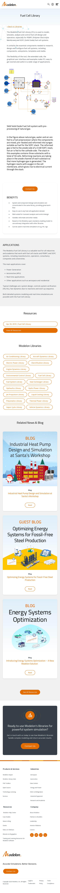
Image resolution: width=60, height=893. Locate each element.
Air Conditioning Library (16, 356)
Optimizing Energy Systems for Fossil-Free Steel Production (30, 578)
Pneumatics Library (14, 401)
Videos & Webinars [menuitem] (8, 830)
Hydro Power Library (36, 388)
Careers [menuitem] (32, 830)
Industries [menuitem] (34, 769)
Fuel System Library (14, 382)
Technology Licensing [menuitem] (9, 792)
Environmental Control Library (18, 375)
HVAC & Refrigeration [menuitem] (36, 792)
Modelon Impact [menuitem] (8, 775)
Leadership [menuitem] (33, 821)
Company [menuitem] (34, 807)
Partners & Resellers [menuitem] (36, 817)
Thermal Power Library (38, 401)
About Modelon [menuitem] (34, 812)
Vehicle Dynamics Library (39, 407)
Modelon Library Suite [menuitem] (9, 779)
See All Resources (30, 692)
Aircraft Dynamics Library (43, 356)
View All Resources (13, 330)
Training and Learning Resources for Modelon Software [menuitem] (14, 839)
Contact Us (30, 189)
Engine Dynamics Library (16, 369)
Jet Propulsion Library (15, 394)
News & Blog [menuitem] (7, 821)
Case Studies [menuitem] (6, 817)
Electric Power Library (15, 363)
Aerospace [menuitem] (33, 775)
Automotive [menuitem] (33, 779)
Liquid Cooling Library (40, 394)
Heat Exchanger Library (39, 382)
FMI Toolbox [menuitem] (6, 783)
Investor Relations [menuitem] (35, 825)
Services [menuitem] (5, 796)
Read (30, 505)
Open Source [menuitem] (7, 787)
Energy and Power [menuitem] (35, 787)
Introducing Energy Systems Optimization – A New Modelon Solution (30, 662)
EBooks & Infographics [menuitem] (10, 834)
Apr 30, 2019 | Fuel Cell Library (18, 324)
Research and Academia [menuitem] (37, 800)
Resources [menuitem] (7, 807)
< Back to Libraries (14, 26)
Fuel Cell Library (44, 375)
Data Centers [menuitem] (34, 783)
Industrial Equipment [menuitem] (36, 796)
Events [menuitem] (5, 825)
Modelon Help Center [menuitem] (9, 812)
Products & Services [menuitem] (11, 769)
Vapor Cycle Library (14, 407)
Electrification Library (40, 363)
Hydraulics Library (13, 388)
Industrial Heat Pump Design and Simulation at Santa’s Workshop (30, 495)
